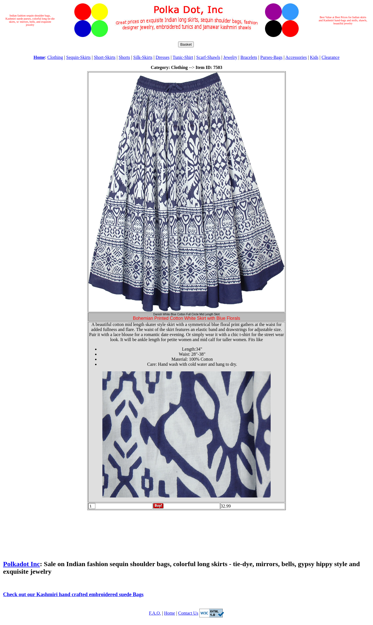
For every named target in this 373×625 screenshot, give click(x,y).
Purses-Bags (271, 57)
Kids (314, 57)
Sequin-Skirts (78, 57)
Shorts (124, 57)
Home (169, 613)
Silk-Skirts (142, 57)
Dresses (163, 57)
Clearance (331, 57)
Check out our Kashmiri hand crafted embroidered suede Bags (73, 594)
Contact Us (188, 613)
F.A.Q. (155, 613)
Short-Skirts (104, 57)
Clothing (55, 57)
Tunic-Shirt (182, 57)
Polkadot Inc (21, 564)
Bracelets (248, 57)
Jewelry (230, 57)
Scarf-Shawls (208, 57)
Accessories (296, 57)
